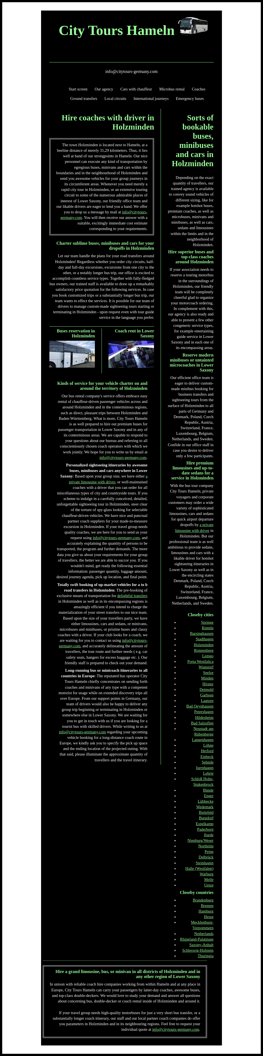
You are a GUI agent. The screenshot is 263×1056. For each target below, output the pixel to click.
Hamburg (205, 911)
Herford (207, 751)
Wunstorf (206, 667)
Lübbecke (206, 801)
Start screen (78, 89)
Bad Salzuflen (202, 723)
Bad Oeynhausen (200, 706)
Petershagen (204, 711)
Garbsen (207, 695)
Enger (208, 796)
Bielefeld (206, 812)
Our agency (104, 89)
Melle (209, 879)
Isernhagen (204, 768)
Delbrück (206, 857)
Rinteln (207, 628)
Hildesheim (204, 717)
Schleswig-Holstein (198, 950)
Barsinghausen (202, 633)
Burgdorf (206, 818)
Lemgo (208, 656)
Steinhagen (205, 863)
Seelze (208, 672)
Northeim (205, 846)
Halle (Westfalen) (199, 868)
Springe (207, 622)
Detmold (206, 689)
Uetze (209, 885)
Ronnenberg (203, 650)
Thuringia (206, 956)
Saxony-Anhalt (201, 945)
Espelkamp (205, 824)
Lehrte (208, 773)
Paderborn (205, 829)
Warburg (207, 874)
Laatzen (207, 700)
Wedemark (205, 807)
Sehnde (207, 762)
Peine (209, 851)
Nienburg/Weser (201, 840)
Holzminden (203, 645)
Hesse (208, 916)
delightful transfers (132, 595)
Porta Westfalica (200, 661)
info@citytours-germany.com (131, 71)
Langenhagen (203, 739)
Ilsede (208, 835)
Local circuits (115, 98)
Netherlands (204, 933)
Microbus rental (172, 89)
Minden (207, 678)
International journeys (151, 98)
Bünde (208, 790)
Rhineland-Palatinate (197, 939)
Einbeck (206, 756)
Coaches (199, 89)
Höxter (208, 684)
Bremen (207, 905)
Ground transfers (83, 98)
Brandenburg (203, 900)
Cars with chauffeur (136, 89)
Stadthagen (205, 639)
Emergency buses (190, 98)
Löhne (208, 745)
